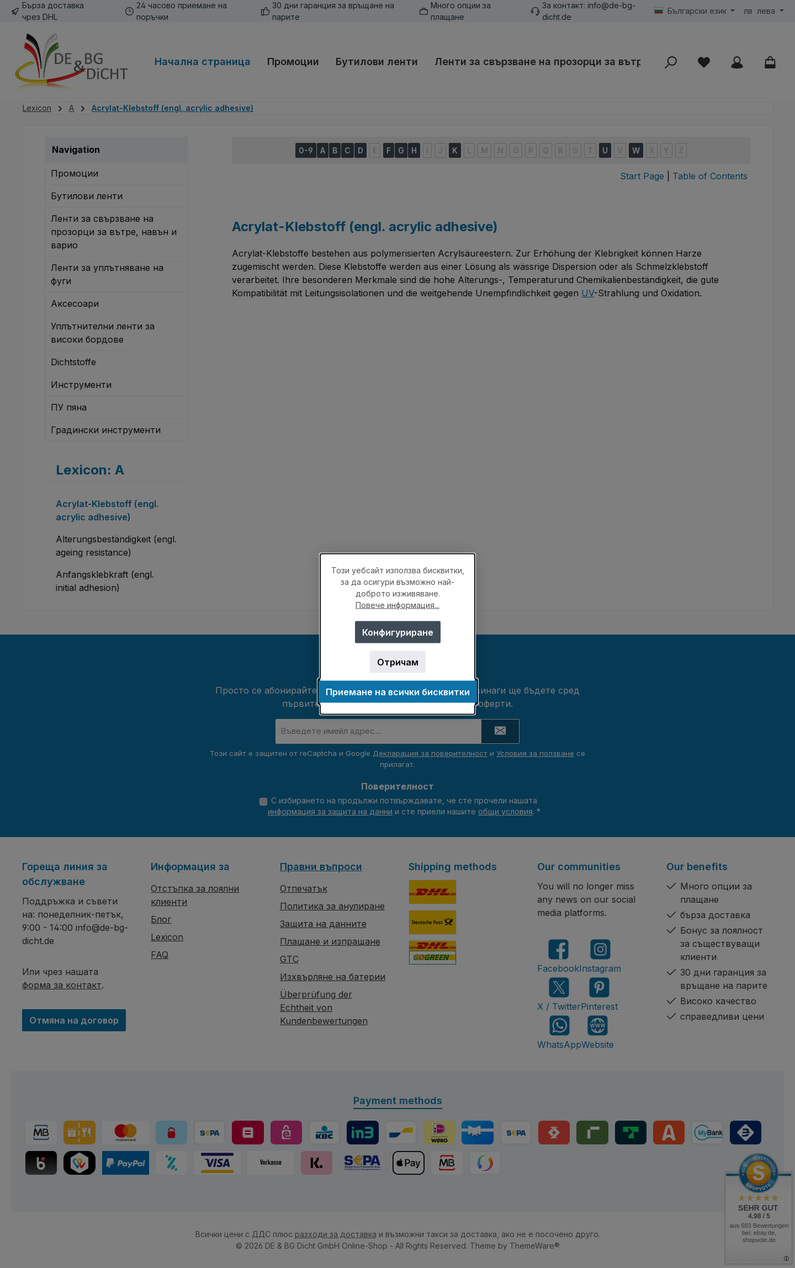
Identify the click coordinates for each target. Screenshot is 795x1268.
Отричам (397, 662)
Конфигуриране (397, 632)
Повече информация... (397, 605)
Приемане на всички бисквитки (398, 691)
